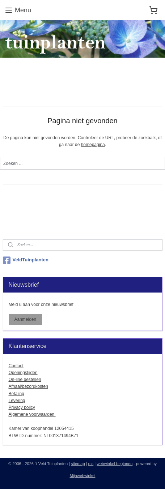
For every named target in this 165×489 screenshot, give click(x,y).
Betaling (16, 393)
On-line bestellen (25, 379)
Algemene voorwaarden (32, 414)
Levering (17, 400)
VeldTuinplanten (25, 260)
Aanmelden (25, 319)
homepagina (93, 144)
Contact (16, 365)
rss (91, 463)
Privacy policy (22, 407)
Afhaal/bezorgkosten (28, 386)
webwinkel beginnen (114, 463)
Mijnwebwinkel (83, 475)
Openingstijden (23, 372)
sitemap (78, 463)
